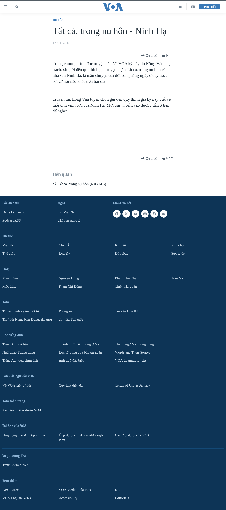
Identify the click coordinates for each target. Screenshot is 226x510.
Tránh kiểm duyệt (15, 465)
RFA (118, 489)
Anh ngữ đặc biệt (71, 360)
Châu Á (64, 245)
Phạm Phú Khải (126, 278)
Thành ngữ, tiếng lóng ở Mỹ (79, 344)
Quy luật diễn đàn (71, 385)
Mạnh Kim (10, 278)
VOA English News (16, 498)
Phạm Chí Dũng (70, 286)
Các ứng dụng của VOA (132, 435)
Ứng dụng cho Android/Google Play (81, 437)
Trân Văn (178, 278)
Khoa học (178, 245)
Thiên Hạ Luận (126, 286)
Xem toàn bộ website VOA (22, 410)
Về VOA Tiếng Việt (16, 385)
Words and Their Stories (132, 352)
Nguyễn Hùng (69, 278)
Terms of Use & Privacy (132, 385)
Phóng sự (65, 311)
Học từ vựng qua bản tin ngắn (80, 352)
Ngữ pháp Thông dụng (18, 352)
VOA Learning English (131, 360)
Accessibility (68, 498)
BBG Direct (11, 489)
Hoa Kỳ (64, 253)
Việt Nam (9, 245)
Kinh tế (120, 245)
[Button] (149, 55)
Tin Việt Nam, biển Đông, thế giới (27, 319)
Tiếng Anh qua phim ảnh (20, 360)
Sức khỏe (178, 253)
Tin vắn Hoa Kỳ (126, 311)
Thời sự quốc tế (69, 220)
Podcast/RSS (11, 220)
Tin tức (58, 20)
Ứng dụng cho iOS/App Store (23, 435)
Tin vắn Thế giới (71, 319)
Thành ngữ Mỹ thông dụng (134, 344)
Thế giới (8, 253)
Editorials (122, 498)
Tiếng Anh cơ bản (15, 344)
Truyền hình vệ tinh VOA (20, 311)
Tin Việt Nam (67, 212)
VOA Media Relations (75, 489)
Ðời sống (121, 253)
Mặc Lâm (9, 286)
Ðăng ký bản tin (14, 212)
